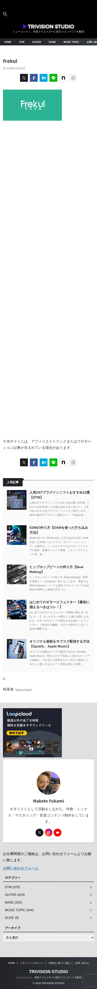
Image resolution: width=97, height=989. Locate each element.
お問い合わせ (82, 963)
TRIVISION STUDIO (48, 971)
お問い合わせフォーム (20, 868)
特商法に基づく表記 (59, 963)
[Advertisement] (48, 277)
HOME (7, 42)
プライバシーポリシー (32, 963)
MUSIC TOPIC (71, 42)
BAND (52, 42)
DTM (21, 42)
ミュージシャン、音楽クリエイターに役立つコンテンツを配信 (48, 977)
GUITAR (36, 42)
